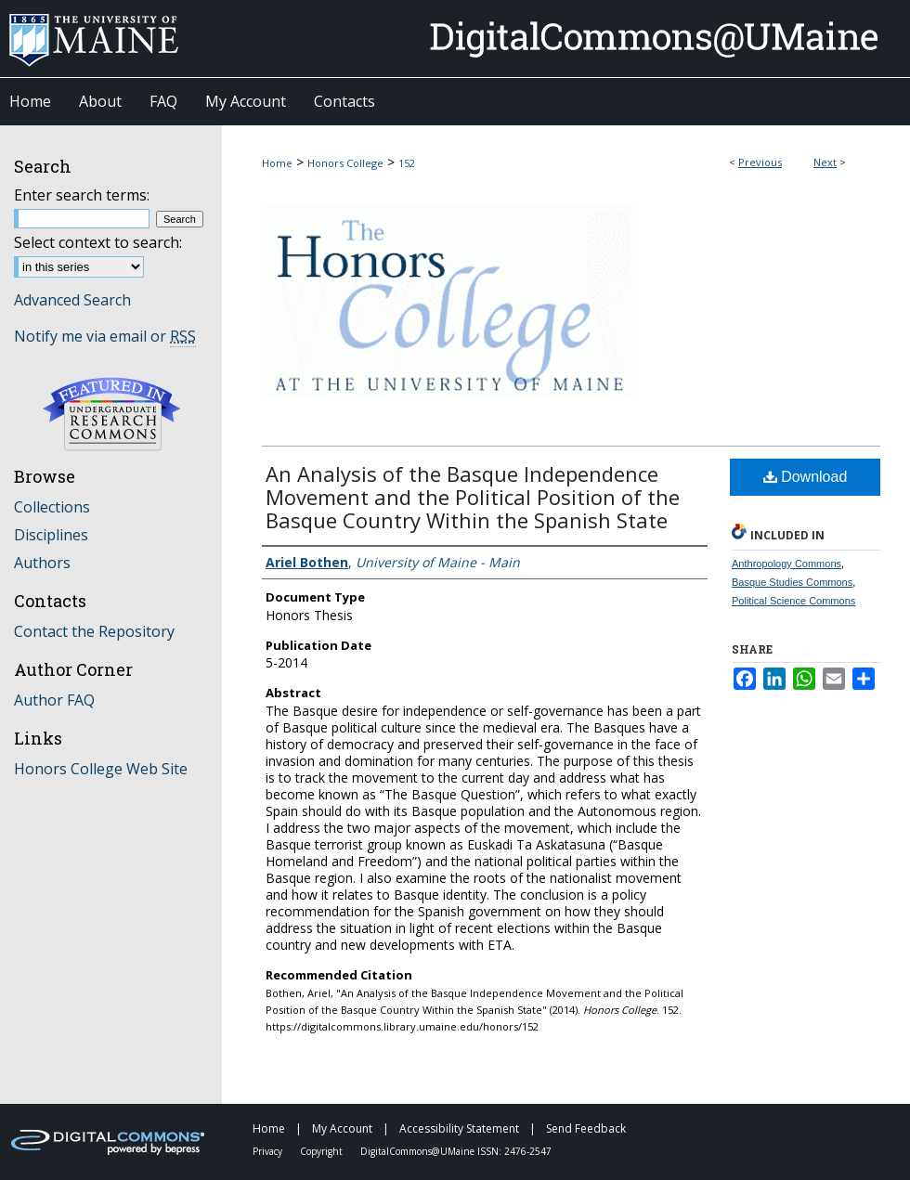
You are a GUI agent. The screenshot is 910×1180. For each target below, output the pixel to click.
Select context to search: (98, 242)
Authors (42, 562)
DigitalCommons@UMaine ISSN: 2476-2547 (456, 1151)
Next (825, 162)
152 (406, 163)
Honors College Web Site (101, 769)
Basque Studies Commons (792, 582)
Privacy (269, 1151)
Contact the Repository (94, 631)
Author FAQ (54, 700)
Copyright (322, 1151)
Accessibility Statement (460, 1128)
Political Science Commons (793, 600)
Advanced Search (72, 300)
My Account (343, 1128)
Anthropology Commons (786, 563)
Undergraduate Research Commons (111, 414)
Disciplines (51, 535)
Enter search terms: (82, 195)
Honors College (345, 163)
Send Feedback (586, 1128)
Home (277, 163)
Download (805, 477)
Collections (52, 507)
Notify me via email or (105, 336)
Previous (760, 162)
